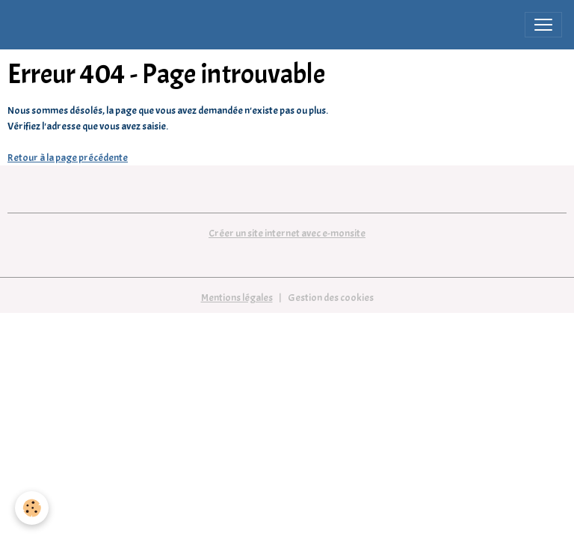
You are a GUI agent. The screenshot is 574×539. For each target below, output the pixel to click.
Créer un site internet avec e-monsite (287, 233)
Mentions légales (237, 297)
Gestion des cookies (331, 297)
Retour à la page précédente (67, 157)
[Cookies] (32, 508)
